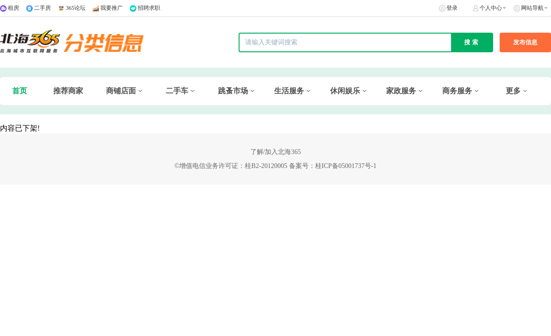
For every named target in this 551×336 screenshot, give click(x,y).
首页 (19, 91)
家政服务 (401, 91)
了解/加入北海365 (275, 151)
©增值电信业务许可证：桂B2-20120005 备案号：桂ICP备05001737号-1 (276, 165)
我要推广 (111, 8)
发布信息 (525, 42)
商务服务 (457, 91)
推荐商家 (68, 91)
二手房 (42, 8)
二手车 (177, 91)
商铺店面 (121, 91)
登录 (452, 8)
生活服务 (289, 91)
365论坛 (75, 8)
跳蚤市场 (233, 91)
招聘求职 (149, 8)
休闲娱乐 (345, 91)
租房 (13, 8)
